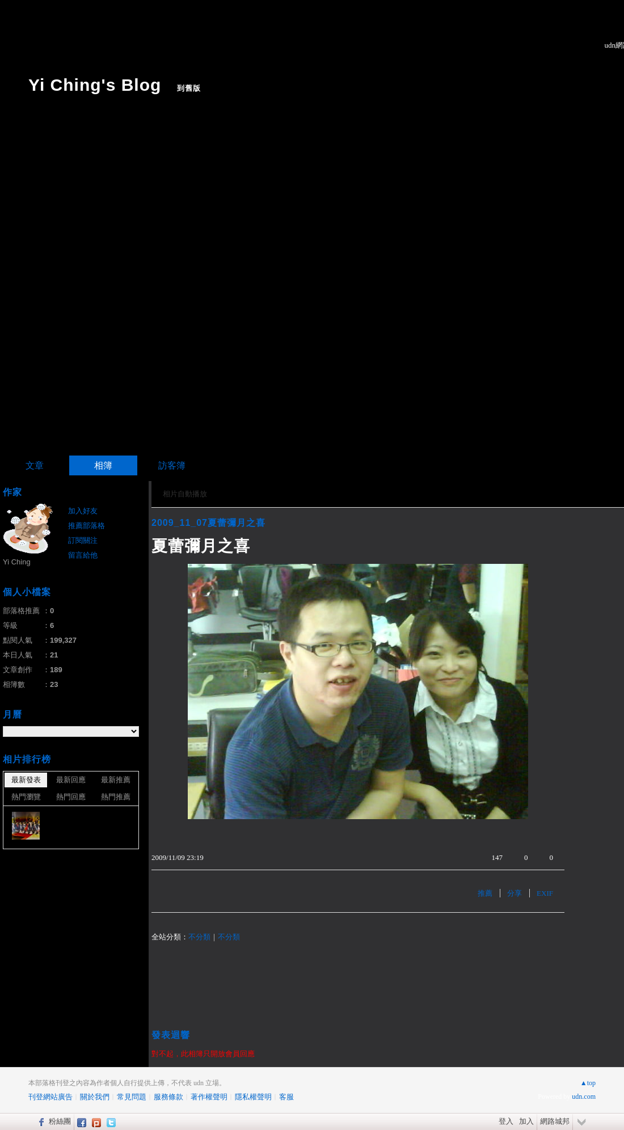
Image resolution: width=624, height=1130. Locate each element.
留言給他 (83, 555)
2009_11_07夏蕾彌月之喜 (208, 523)
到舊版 (189, 88)
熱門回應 (71, 796)
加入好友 (83, 511)
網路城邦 (555, 1121)
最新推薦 (115, 779)
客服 (286, 1097)
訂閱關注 (83, 540)
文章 (35, 465)
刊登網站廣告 (50, 1097)
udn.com (584, 1097)
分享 (514, 893)
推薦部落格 (86, 525)
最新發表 (26, 779)
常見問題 (131, 1097)
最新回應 (71, 779)
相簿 (103, 465)
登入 (506, 1121)
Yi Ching (17, 562)
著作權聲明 (209, 1097)
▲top (588, 1083)
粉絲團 (60, 1121)
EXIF (545, 893)
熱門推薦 (115, 796)
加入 (526, 1121)
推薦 (485, 893)
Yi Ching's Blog (94, 84)
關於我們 (94, 1097)
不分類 (199, 937)
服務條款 (168, 1097)
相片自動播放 (185, 494)
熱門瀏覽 (26, 796)
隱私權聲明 (253, 1097)
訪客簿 (171, 465)
